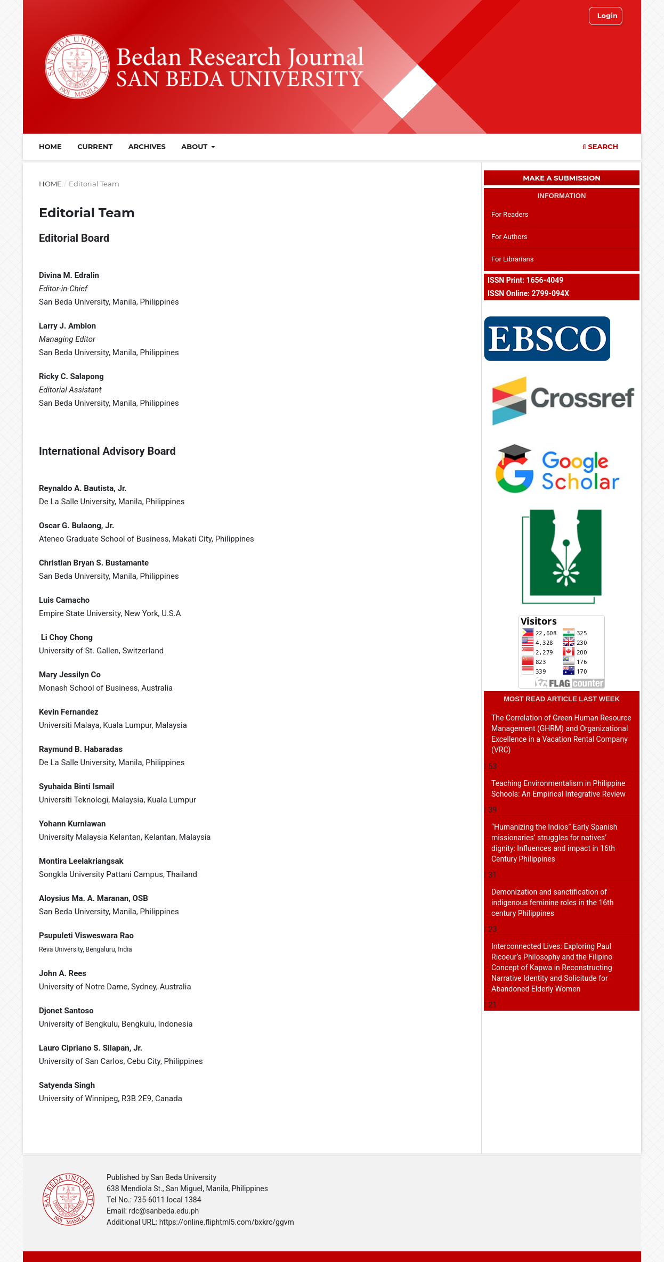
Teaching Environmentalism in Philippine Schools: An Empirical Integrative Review (558, 788)
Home (50, 146)
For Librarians (512, 259)
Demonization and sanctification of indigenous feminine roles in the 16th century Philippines (552, 902)
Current (94, 146)
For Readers (510, 214)
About (195, 146)
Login (607, 15)
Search (600, 146)
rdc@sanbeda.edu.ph (164, 1211)
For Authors (509, 237)
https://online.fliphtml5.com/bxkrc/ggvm (226, 1222)
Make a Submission (562, 178)
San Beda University (183, 1177)
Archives (147, 146)
